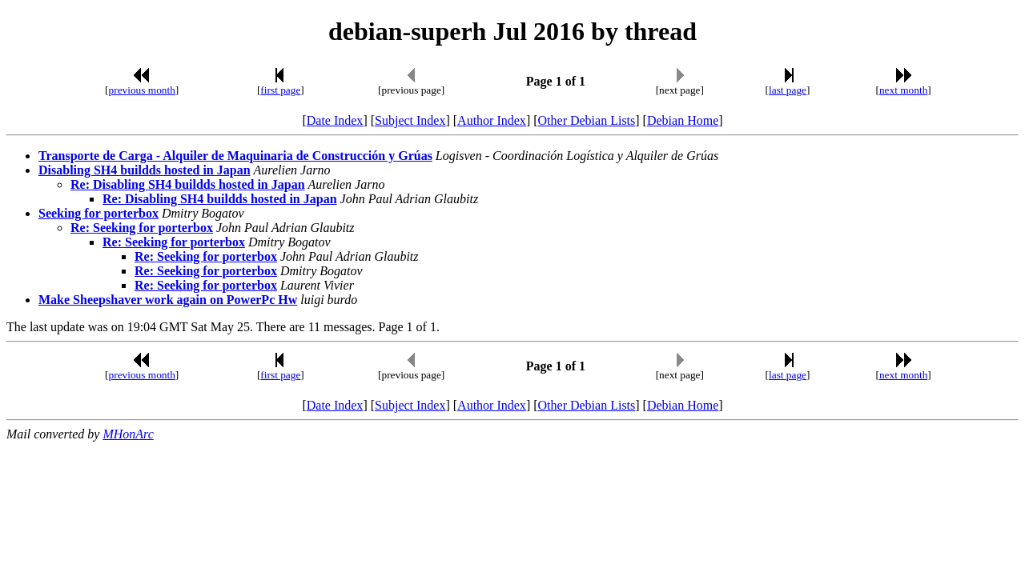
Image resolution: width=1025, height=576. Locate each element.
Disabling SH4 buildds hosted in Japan (144, 170)
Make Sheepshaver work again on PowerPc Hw (167, 299)
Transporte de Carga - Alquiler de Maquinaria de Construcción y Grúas (235, 155)
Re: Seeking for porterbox (141, 227)
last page (787, 90)
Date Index (335, 120)
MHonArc (127, 434)
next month (903, 90)
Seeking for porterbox (98, 213)
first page (280, 90)
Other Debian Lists (587, 120)
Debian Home (682, 120)
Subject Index (410, 120)
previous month (142, 90)
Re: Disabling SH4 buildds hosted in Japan (187, 184)
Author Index (491, 120)
